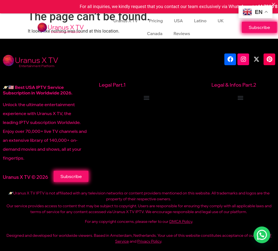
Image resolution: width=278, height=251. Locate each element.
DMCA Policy (180, 221)
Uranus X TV (125, 20)
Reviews (181, 33)
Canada (154, 33)
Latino (200, 20)
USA (178, 20)
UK (221, 20)
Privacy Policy (149, 241)
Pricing (156, 20)
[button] (146, 97)
